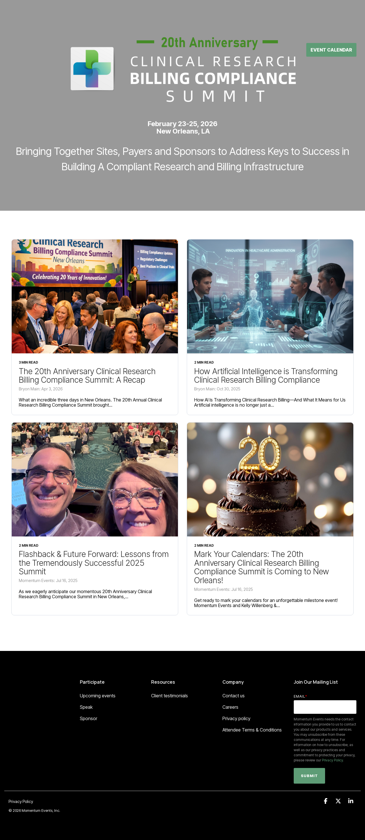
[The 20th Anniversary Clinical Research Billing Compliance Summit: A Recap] (95, 296)
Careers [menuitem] (230, 707)
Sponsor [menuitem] (88, 718)
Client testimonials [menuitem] (169, 695)
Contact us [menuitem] (233, 695)
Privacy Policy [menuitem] (21, 801)
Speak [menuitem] (86, 707)
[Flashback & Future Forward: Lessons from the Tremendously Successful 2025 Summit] (95, 479)
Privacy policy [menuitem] (236, 718)
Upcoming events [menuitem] (97, 695)
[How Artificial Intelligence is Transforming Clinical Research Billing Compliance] (270, 296)
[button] (326, 801)
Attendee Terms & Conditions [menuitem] (252, 730)
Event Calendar (331, 19)
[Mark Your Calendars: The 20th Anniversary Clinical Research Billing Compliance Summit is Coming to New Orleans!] (270, 479)
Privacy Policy (332, 760)
